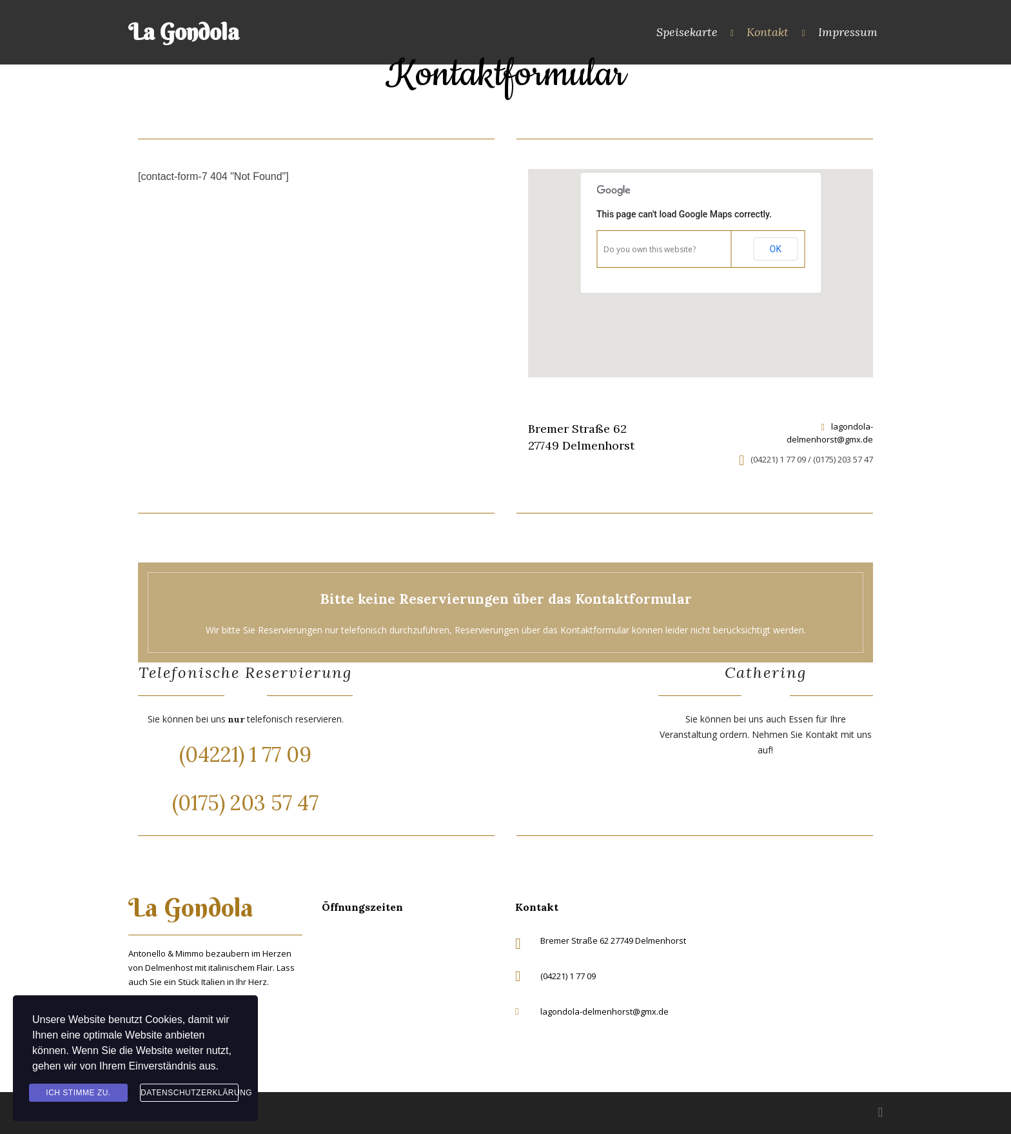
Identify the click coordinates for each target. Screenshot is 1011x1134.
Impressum (848, 32)
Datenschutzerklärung (190, 1092)
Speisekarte (687, 32)
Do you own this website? (650, 249)
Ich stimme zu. (78, 1092)
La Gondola (183, 32)
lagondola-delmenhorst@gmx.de (830, 433)
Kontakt (768, 32)
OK (775, 249)
